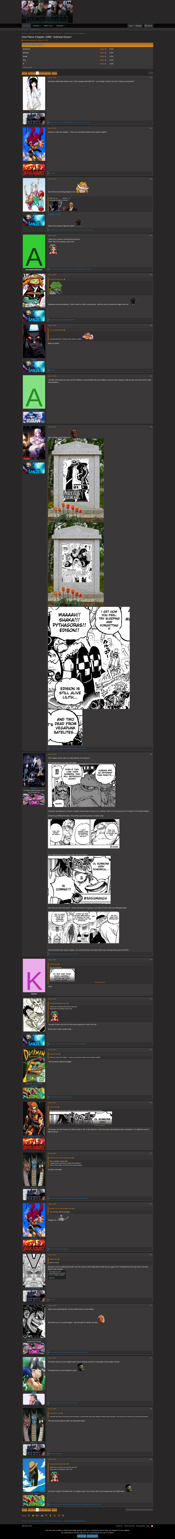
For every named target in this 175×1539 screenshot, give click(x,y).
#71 (151, 999)
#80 (151, 1459)
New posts (25, 29)
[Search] (148, 26)
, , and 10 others (69, 1352)
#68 (151, 427)
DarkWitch (34, 461)
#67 (151, 376)
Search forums (35, 29)
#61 (151, 77)
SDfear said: (53, 1259)
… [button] (46, 73)
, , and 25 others (65, 954)
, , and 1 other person (72, 230)
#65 (151, 275)
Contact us (119, 1526)
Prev (24, 73)
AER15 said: (53, 964)
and (63, 320)
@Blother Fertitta (54, 214)
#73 (151, 1102)
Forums (26, 26)
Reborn (34, 788)
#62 (151, 128)
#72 (151, 1049)
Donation (36, 26)
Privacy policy (140, 1526)
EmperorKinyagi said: (56, 279)
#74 (151, 1153)
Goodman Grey (34, 1137)
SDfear (34, 359)
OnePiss (34, 1033)
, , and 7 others (71, 269)
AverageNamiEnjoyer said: (58, 1003)
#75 (151, 1204)
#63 (151, 179)
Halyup (34, 1187)
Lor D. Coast (34, 1493)
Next (53, 73)
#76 (151, 1255)
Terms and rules (129, 1526)
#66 (151, 325)
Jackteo (34, 213)
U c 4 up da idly (34, 1289)
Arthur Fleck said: (55, 1413)
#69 (151, 754)
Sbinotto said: (53, 1054)
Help (148, 1526)
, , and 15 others (64, 1403)
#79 (151, 1408)
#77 (151, 1305)
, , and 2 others (70, 122)
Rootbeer (34, 309)
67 (49, 73)
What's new (48, 26)
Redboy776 (33, 112)
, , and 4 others (68, 748)
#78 (151, 1358)
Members (60, 26)
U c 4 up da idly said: (56, 330)
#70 (151, 959)
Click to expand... (100, 982)
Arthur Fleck (34, 410)
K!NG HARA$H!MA (34, 1340)
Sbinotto (34, 162)
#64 (151, 235)
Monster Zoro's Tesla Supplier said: (60, 1158)
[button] (41, 26)
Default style (27, 1526)
